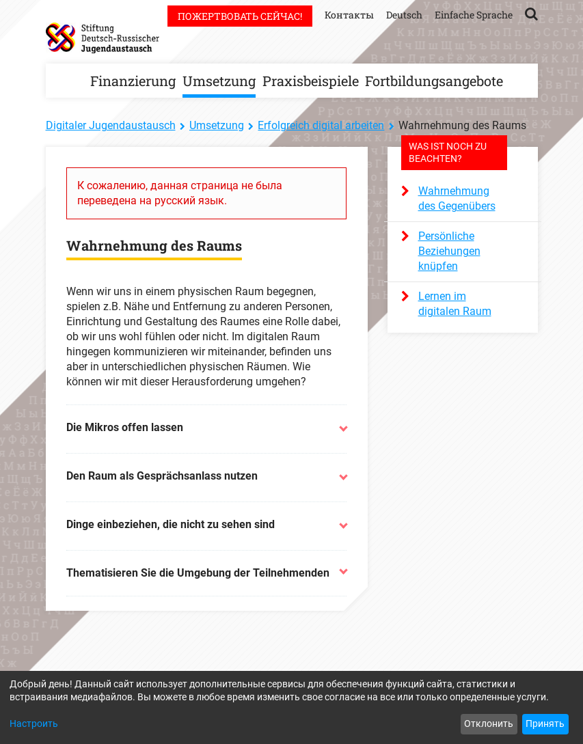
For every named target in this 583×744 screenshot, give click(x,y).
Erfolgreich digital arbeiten (321, 125)
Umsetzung (219, 80)
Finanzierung (133, 80)
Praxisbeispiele (310, 80)
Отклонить (488, 723)
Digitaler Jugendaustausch (111, 125)
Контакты (349, 14)
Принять (545, 723)
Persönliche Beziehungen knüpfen (449, 251)
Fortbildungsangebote (434, 80)
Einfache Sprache (474, 14)
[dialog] (291, 707)
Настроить (34, 723)
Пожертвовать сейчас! (240, 16)
